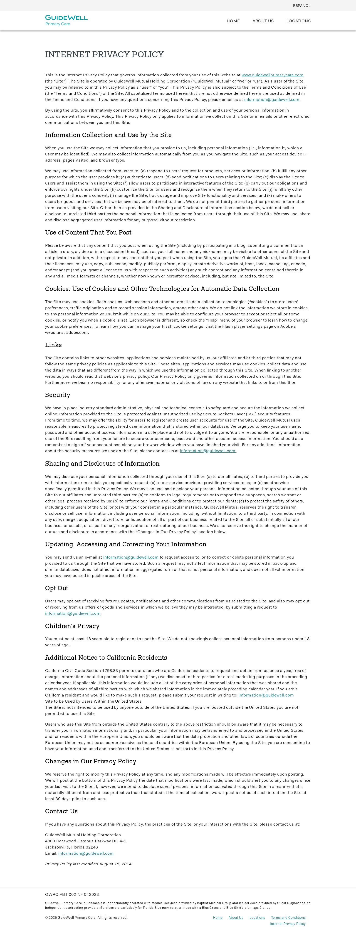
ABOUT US (263, 21)
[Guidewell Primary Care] (66, 22)
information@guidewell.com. (208, 451)
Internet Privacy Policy (288, 924)
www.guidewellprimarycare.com (273, 75)
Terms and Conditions (288, 918)
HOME (233, 21)
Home (217, 918)
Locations (257, 918)
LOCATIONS (299, 21)
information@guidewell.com (272, 100)
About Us (236, 918)
